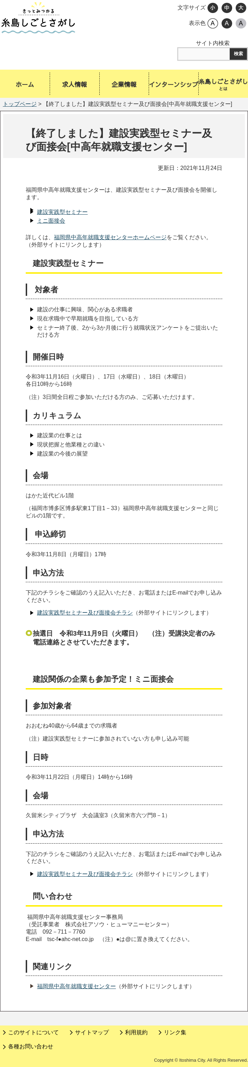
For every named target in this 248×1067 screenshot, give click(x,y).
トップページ (20, 104)
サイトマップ (92, 1032)
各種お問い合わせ (30, 1046)
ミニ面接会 (51, 221)
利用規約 (136, 1032)
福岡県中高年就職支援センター (76, 986)
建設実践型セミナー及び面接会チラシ (85, 613)
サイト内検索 (213, 43)
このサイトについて (33, 1032)
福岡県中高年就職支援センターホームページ (110, 237)
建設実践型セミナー (62, 212)
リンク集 (175, 1032)
